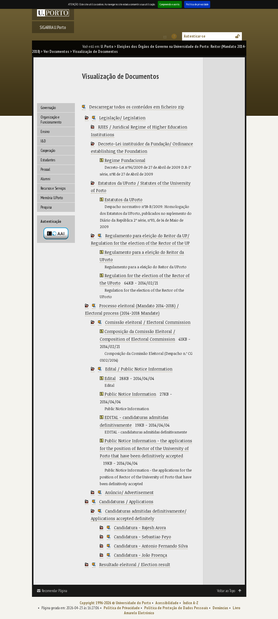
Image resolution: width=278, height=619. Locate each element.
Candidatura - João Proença (140, 555)
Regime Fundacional (125, 160)
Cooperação (48, 150)
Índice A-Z (190, 602)
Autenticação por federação (56, 233)
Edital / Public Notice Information (138, 369)
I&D (43, 141)
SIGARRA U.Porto (53, 27)
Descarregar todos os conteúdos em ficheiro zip (136, 107)
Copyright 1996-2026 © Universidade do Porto (115, 602)
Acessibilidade (167, 602)
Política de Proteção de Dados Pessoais (176, 607)
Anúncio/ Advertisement (129, 492)
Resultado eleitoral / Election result (134, 564)
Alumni (45, 178)
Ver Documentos (56, 51)
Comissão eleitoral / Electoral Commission (147, 322)
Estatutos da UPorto (123, 199)
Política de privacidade (197, 4)
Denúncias (220, 607)
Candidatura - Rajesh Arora (140, 527)
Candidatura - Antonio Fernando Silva (151, 546)
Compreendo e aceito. (170, 4)
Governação (48, 107)
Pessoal (45, 169)
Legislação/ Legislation (122, 118)
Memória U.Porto (52, 197)
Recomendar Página (54, 590)
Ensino (45, 131)
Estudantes (48, 160)
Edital (110, 378)
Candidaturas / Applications (126, 501)
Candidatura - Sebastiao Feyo (142, 537)
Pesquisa (46, 207)
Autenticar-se (194, 36)
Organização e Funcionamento (51, 120)
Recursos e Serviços (53, 188)
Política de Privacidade (122, 607)
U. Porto (107, 46)
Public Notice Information (130, 394)
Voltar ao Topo (226, 590)
